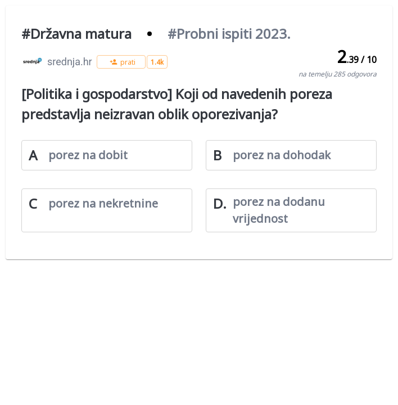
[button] (121, 62)
